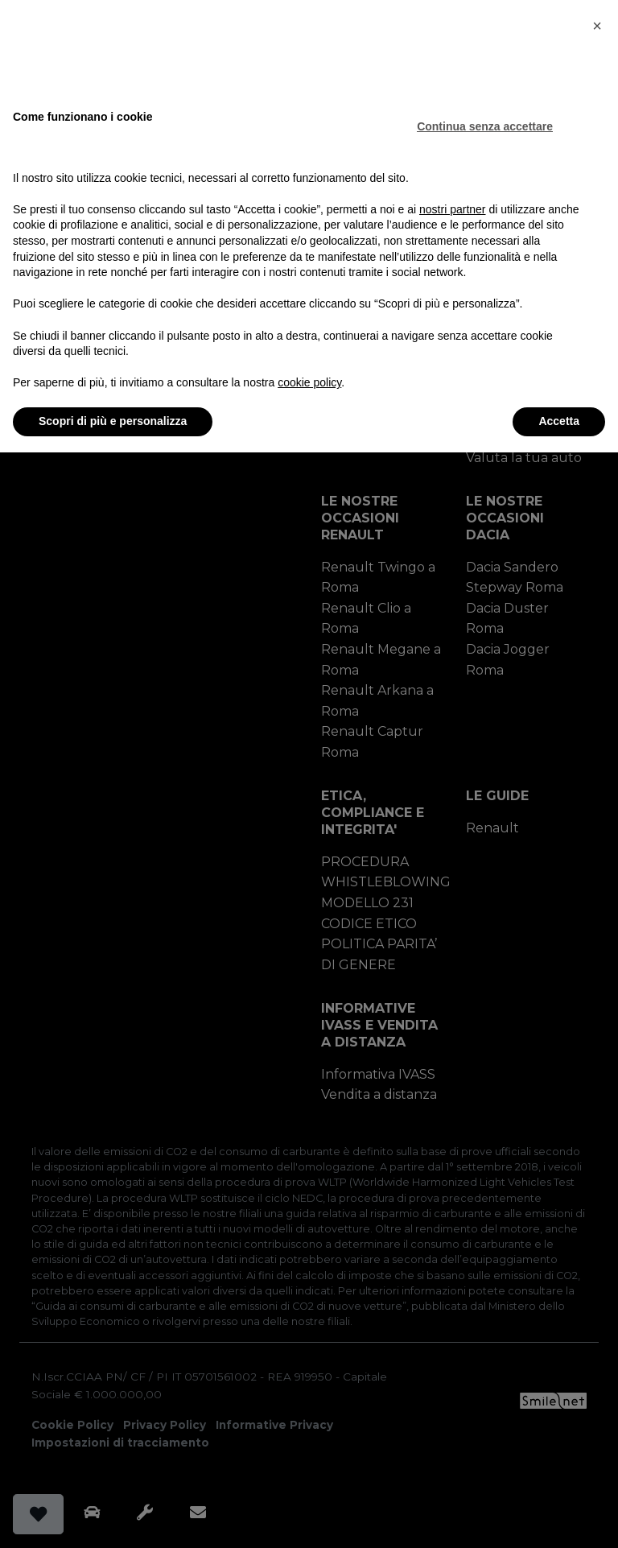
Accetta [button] (558, 421)
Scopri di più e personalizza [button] (113, 421)
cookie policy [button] (309, 382)
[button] (597, 26)
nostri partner (452, 209)
